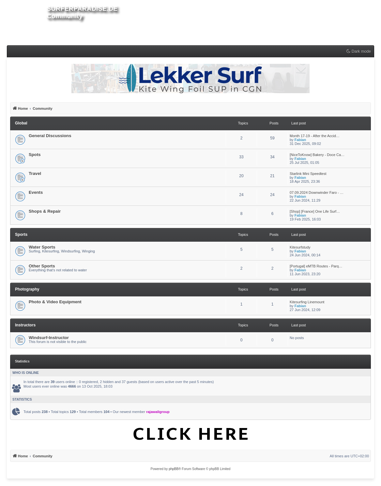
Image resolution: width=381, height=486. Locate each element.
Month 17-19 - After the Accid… (315, 136)
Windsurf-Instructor (49, 337)
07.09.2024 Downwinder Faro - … (316, 192)
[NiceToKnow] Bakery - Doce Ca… (317, 155)
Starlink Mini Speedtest (308, 174)
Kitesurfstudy (300, 247)
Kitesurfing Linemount (307, 302)
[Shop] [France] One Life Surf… (315, 211)
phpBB (173, 469)
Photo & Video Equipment (55, 301)
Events (36, 192)
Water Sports (42, 247)
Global (21, 123)
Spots (35, 154)
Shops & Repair (45, 211)
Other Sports (42, 266)
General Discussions (50, 135)
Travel (35, 173)
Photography (27, 289)
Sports (21, 234)
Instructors (25, 325)
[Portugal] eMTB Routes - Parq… (316, 266)
